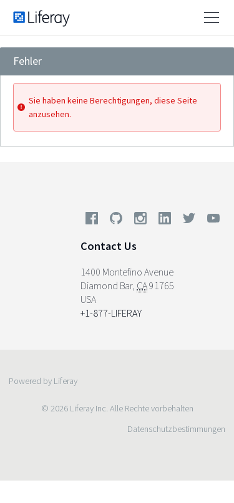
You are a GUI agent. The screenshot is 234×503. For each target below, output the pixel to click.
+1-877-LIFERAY (111, 313)
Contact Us (108, 246)
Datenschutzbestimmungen (176, 428)
